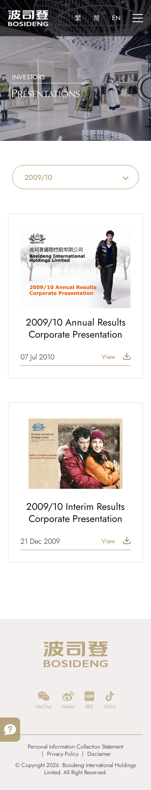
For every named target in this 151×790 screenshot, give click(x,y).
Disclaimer (99, 754)
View (108, 357)
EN (116, 18)
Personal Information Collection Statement (75, 747)
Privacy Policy (63, 754)
